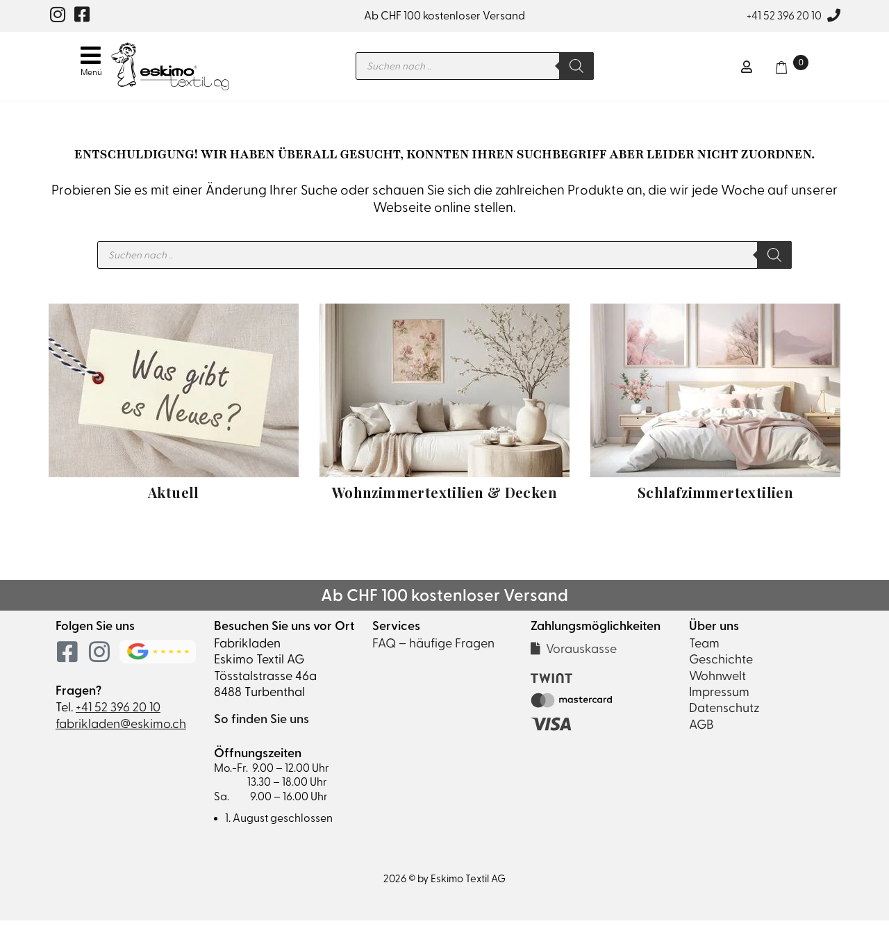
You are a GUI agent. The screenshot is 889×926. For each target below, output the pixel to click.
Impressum (719, 697)
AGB (701, 729)
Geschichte (721, 664)
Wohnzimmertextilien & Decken (444, 497)
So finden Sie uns (261, 724)
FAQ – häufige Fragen (433, 648)
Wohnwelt (717, 681)
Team (704, 648)
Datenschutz (724, 713)
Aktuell (173, 497)
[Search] (589, 69)
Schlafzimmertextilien (715, 497)
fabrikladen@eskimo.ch (121, 729)
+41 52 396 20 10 (784, 15)
